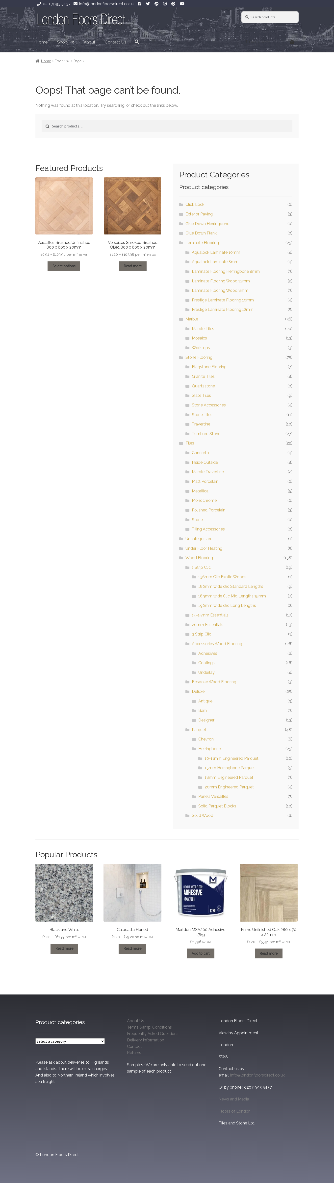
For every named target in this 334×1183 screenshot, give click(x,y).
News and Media (234, 1099)
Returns (134, 1052)
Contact (134, 1046)
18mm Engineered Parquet (229, 777)
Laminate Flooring (202, 242)
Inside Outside (205, 462)
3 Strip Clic (201, 634)
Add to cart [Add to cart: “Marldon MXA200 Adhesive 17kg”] (200, 953)
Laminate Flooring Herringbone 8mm (226, 271)
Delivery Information (145, 1040)
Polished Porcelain (208, 510)
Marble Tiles (203, 328)
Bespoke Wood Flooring (214, 681)
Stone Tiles (202, 414)
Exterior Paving (199, 214)
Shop (62, 42)
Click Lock (194, 204)
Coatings (206, 662)
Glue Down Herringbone (207, 223)
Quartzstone (203, 386)
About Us (135, 1020)
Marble (191, 319)
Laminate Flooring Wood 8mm (220, 290)
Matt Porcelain (205, 481)
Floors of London (235, 1111)
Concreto (200, 452)
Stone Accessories (209, 405)
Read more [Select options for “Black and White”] (64, 949)
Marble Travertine (208, 471)
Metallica (200, 491)
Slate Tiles (201, 395)
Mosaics (199, 338)
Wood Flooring (199, 557)
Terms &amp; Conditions (149, 1027)
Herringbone (209, 748)
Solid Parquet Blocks (217, 806)
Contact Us (115, 42)
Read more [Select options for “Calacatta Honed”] (132, 949)
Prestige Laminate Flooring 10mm (223, 300)
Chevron (206, 739)
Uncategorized (198, 538)
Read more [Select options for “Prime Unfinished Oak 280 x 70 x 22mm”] (269, 953)
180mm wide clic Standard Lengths (230, 586)
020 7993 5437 (53, 3)
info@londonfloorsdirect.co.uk (103, 3)
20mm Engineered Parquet (229, 787)
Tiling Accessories (208, 529)
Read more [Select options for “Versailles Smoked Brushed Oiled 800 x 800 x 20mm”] (133, 266)
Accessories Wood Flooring (217, 643)
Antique (205, 701)
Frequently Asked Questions (153, 1033)
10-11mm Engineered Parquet (231, 758)
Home (42, 42)
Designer (206, 720)
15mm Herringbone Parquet (230, 767)
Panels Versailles (213, 796)
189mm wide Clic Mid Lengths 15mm (232, 596)
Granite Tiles (203, 376)
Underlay (206, 672)
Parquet (199, 729)
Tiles (189, 443)
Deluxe (198, 691)
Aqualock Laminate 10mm (216, 252)
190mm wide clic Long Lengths (227, 605)
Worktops (201, 347)
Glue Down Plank (201, 233)
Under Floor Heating (203, 548)
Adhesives (207, 653)
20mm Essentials (207, 624)
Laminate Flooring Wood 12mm (221, 281)
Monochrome (204, 500)
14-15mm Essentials (210, 615)
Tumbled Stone (206, 433)
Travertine (201, 424)
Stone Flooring (198, 357)
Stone (197, 519)
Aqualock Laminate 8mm (215, 261)
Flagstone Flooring (209, 366)
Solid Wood (202, 815)
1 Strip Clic (201, 567)
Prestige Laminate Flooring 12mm (223, 309)
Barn (202, 710)
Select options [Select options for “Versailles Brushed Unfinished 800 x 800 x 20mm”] (64, 266)
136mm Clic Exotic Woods (222, 576)
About (89, 42)
